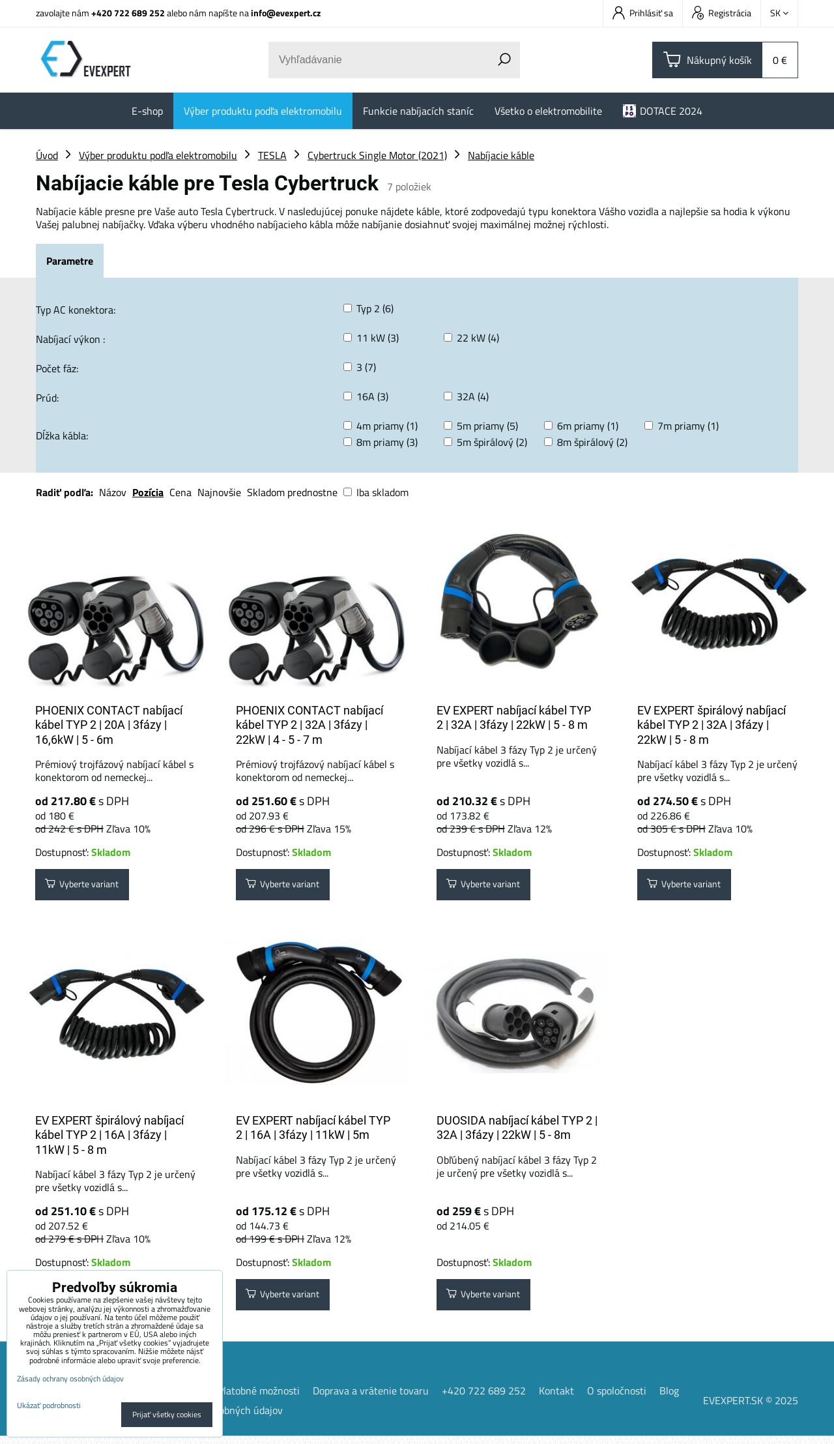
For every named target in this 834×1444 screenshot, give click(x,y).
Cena (180, 492)
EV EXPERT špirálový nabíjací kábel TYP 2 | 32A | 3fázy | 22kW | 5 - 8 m (711, 724)
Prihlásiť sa (642, 13)
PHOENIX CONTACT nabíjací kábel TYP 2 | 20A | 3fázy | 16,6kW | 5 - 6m (108, 724)
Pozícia (148, 492)
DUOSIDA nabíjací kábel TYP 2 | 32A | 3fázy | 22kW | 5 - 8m (517, 1131)
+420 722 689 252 (128, 13)
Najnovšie (219, 492)
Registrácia (721, 13)
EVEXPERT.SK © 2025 (750, 1408)
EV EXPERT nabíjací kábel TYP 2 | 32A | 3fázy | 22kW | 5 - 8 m (514, 717)
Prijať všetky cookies (166, 1414)
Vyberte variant (89, 886)
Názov (112, 492)
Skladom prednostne (292, 492)
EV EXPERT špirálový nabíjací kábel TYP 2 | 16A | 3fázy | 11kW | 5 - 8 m (109, 1138)
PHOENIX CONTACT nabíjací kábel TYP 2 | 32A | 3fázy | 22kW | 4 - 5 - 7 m (309, 724)
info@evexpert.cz (286, 13)
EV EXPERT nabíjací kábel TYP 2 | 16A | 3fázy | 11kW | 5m (313, 1131)
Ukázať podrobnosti (49, 1405)
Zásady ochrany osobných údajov (70, 1378)
